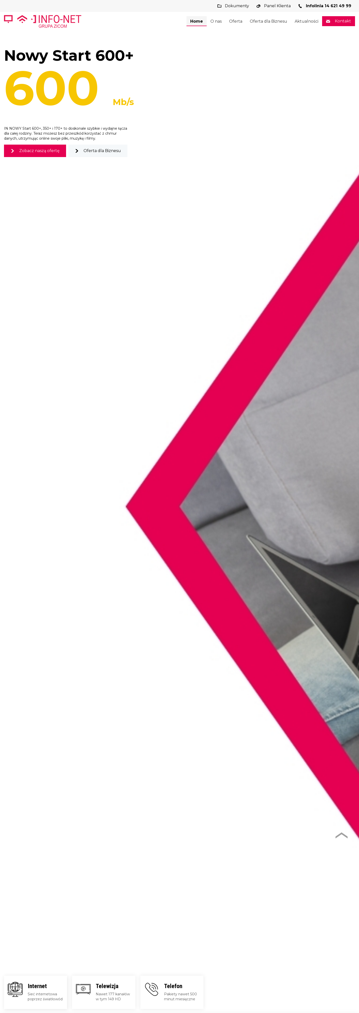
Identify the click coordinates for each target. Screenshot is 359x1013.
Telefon (173, 986)
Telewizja (107, 986)
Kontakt (342, 21)
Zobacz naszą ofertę (39, 150)
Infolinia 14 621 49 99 (328, 5)
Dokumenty (236, 5)
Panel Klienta (277, 5)
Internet (37, 986)
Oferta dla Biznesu (102, 150)
